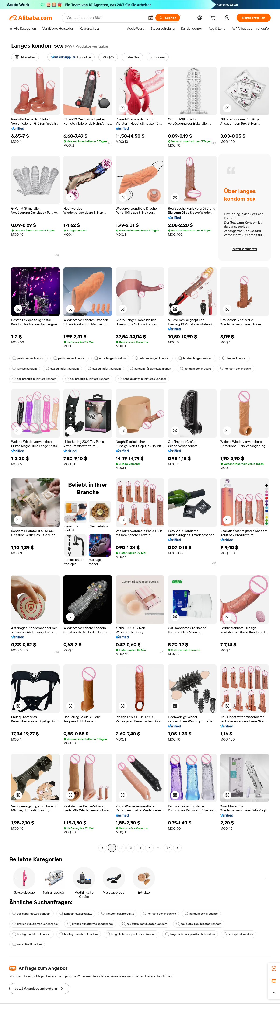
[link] (274, 969)
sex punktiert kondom (62, 368)
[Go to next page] (177, 848)
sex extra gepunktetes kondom (144, 924)
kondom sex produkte (76, 913)
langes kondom (234, 358)
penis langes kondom (28, 358)
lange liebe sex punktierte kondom (131, 934)
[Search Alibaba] (105, 17)
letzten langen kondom (152, 358)
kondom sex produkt (195, 368)
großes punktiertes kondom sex (35, 924)
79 (168, 847)
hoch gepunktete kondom (31, 934)
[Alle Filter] (25, 57)
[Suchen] (167, 17)
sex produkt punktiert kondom (34, 379)
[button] (151, 18)
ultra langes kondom (110, 358)
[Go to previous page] (102, 848)
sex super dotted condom (31, 913)
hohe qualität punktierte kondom (142, 379)
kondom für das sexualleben (150, 368)
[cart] (213, 18)
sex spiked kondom (238, 934)
